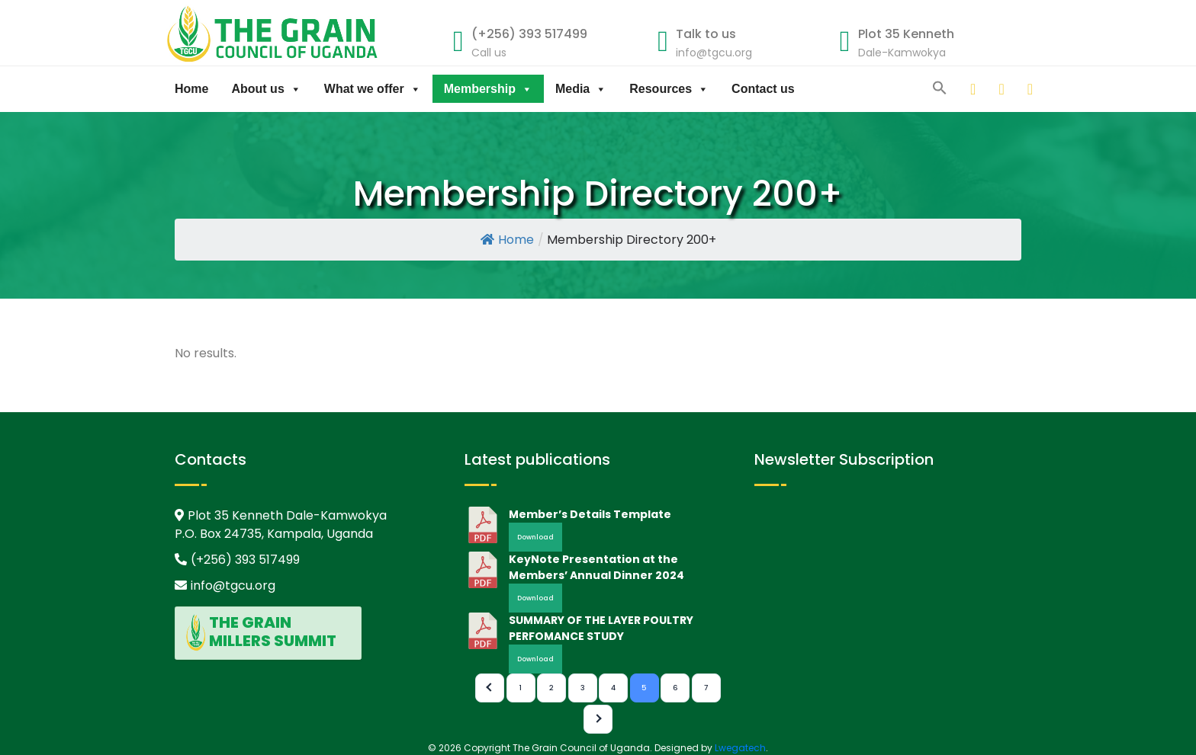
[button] (939, 86)
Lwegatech (740, 747)
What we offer (372, 88)
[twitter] (987, 89)
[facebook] (1016, 89)
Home (191, 88)
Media (580, 88)
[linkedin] (958, 89)
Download (535, 537)
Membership (488, 88)
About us (266, 88)
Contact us (763, 88)
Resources (669, 88)
